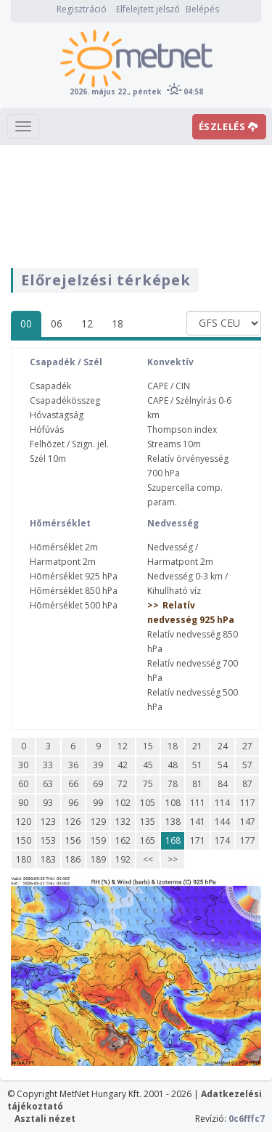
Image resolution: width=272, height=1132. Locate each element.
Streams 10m (174, 444)
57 (247, 765)
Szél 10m (48, 458)
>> (173, 859)
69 (98, 784)
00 (26, 323)
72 (123, 784)
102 (123, 803)
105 (147, 803)
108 (173, 803)
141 (197, 821)
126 (73, 821)
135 (147, 821)
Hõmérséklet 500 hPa (74, 605)
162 (123, 840)
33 (48, 765)
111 (197, 803)
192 (123, 859)
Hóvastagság (56, 415)
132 (123, 821)
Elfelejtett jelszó (148, 9)
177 (247, 840)
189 (98, 859)
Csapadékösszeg (65, 400)
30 (23, 765)
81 (197, 784)
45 (148, 765)
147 (247, 821)
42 (123, 765)
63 (48, 784)
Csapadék (50, 386)
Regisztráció (82, 9)
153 (48, 840)
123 (48, 821)
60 (23, 784)
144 (222, 821)
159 (98, 840)
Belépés (202, 9)
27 (247, 746)
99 (98, 803)
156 (73, 840)
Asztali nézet (45, 1118)
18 (117, 323)
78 (173, 784)
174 (222, 840)
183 (48, 859)
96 (73, 803)
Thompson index (182, 429)
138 (173, 821)
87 (247, 784)
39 (98, 765)
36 (73, 765)
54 (223, 765)
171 (197, 840)
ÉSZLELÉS (228, 126)
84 (223, 784)
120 (23, 821)
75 (148, 784)
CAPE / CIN (168, 386)
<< (148, 859)
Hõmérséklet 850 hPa (74, 591)
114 (222, 803)
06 (56, 323)
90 (23, 803)
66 (73, 784)
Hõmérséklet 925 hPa (74, 576)
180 (23, 859)
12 (87, 323)
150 (23, 840)
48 (173, 765)
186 (73, 859)
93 (48, 803)
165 (147, 840)
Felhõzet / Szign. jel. (69, 444)
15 (148, 746)
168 (173, 840)
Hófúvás (47, 429)
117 (247, 803)
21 (197, 746)
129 (98, 821)
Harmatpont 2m (63, 561)
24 (223, 746)
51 (197, 765)
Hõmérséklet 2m (64, 547)
